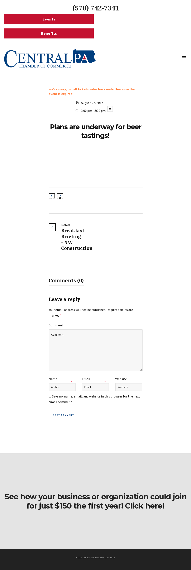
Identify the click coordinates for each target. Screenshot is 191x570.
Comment (56, 325)
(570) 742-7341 (95, 8)
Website (121, 379)
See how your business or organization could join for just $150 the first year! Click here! (95, 501)
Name (53, 379)
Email (86, 379)
